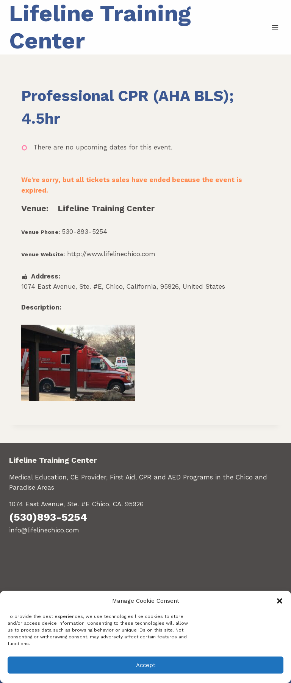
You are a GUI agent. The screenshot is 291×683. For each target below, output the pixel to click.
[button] (279, 601)
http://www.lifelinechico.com (111, 254)
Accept (145, 665)
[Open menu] (275, 27)
